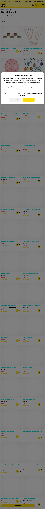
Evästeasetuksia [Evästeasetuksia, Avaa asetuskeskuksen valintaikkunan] (15, 100)
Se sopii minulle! (29, 100)
